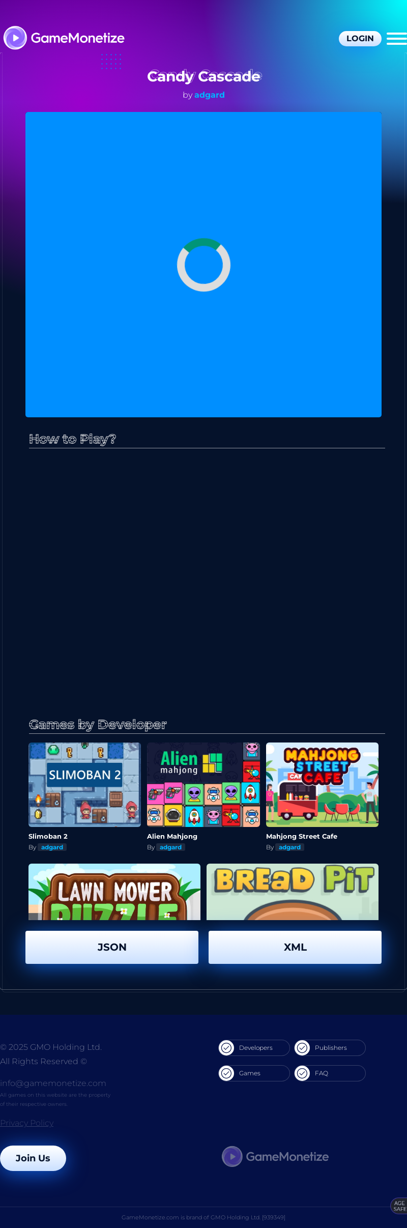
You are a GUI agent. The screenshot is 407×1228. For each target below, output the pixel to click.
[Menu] (397, 39)
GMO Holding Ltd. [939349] (248, 1217)
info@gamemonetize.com (53, 1083)
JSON (112, 947)
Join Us (33, 1158)
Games (239, 1073)
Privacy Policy (26, 1123)
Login (360, 38)
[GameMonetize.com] (63, 38)
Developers (246, 1047)
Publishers (321, 1047)
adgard (209, 95)
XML (295, 947)
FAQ (311, 1073)
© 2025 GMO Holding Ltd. (51, 1047)
